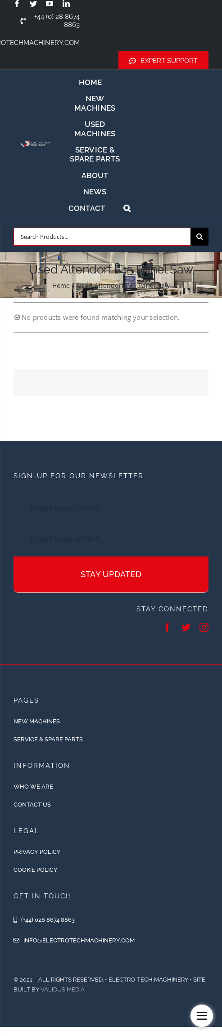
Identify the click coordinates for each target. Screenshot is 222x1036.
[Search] (199, 237)
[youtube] (49, 3)
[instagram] (203, 627)
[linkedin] (66, 3)
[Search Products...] (102, 237)
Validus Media (63, 989)
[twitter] (33, 3)
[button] (127, 208)
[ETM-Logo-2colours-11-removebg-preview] (35, 139)
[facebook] (17, 3)
